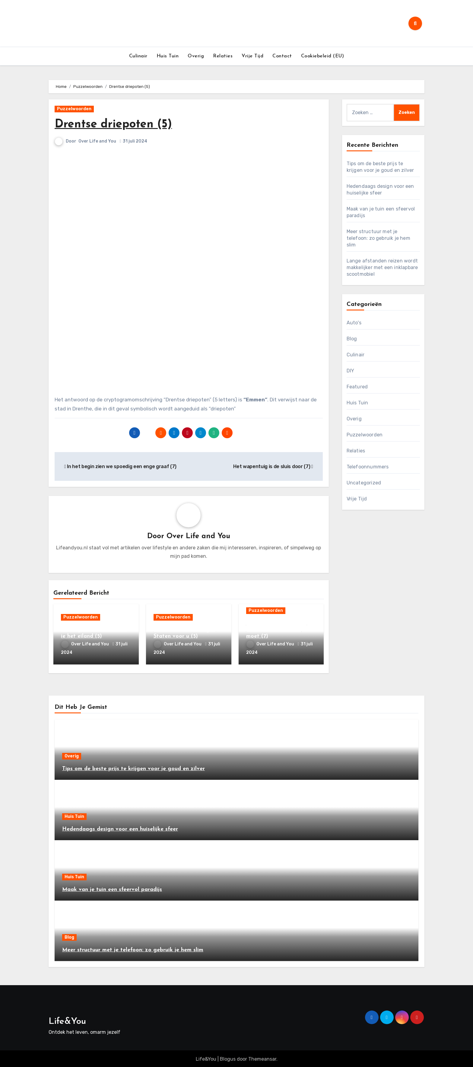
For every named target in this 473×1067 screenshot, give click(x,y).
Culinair (138, 56)
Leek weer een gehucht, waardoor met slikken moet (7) (276, 630)
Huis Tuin (168, 56)
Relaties (223, 56)
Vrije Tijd (252, 56)
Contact (282, 56)
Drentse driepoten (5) (113, 124)
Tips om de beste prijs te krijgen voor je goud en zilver (133, 767)
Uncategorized (364, 483)
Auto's (354, 323)
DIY (350, 371)
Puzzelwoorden (74, 108)
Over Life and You (97, 141)
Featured (357, 387)
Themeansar (262, 1058)
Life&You (67, 1020)
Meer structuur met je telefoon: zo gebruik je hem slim (378, 238)
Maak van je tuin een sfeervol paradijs (112, 888)
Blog (352, 339)
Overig (196, 56)
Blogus (228, 1058)
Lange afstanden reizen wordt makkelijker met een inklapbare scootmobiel (382, 267)
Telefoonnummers (368, 467)
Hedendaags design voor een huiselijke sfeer (120, 828)
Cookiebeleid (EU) (322, 56)
